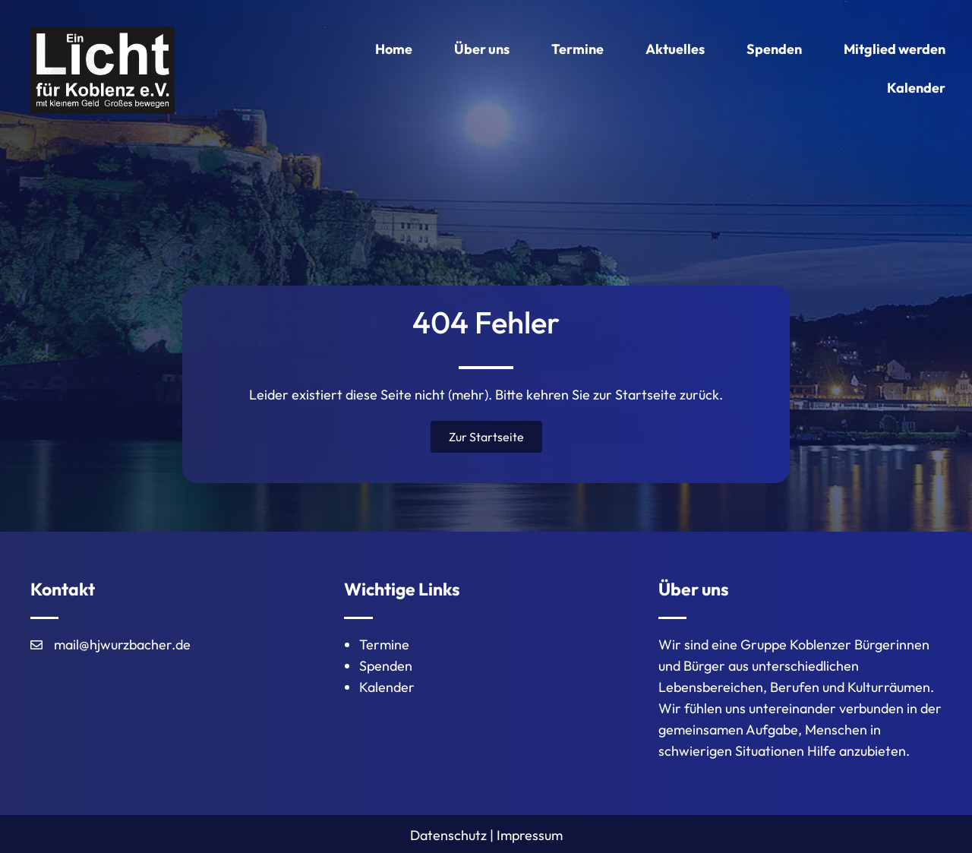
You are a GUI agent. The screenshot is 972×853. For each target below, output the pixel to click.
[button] (486, 437)
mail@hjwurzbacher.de (122, 644)
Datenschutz (448, 835)
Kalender (387, 687)
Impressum (530, 835)
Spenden (385, 666)
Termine (384, 644)
